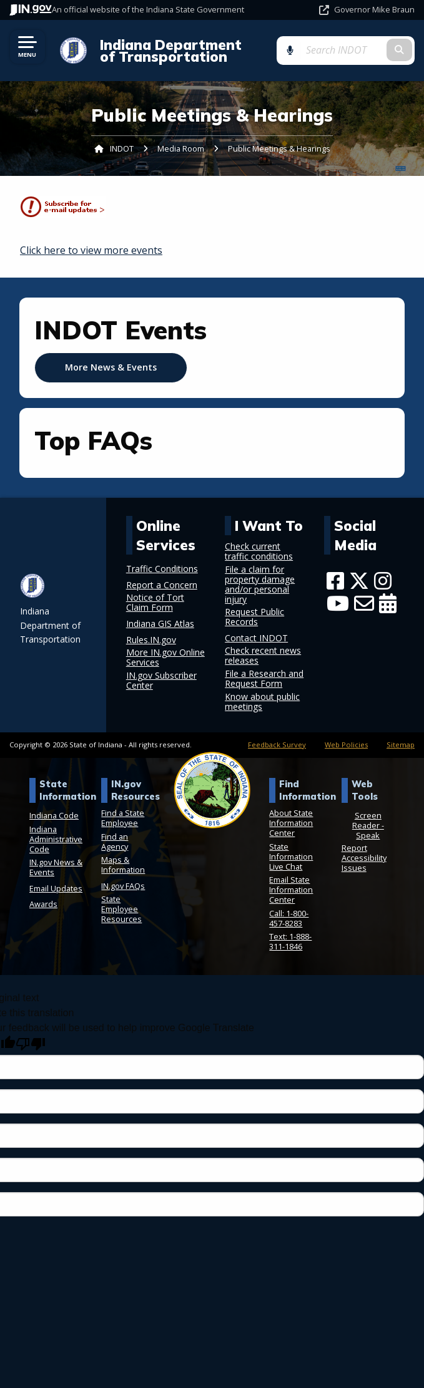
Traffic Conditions (162, 569)
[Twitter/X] (359, 581)
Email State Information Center (291, 890)
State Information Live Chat (291, 856)
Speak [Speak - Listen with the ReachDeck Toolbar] (368, 835)
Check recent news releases (263, 656)
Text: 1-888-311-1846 (290, 941)
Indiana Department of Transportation (177, 51)
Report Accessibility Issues (364, 858)
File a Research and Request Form (264, 679)
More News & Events (111, 367)
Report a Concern (161, 585)
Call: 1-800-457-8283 (288, 918)
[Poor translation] (31, 1044)
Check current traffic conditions (259, 551)
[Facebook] (335, 581)
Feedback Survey (277, 744)
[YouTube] (338, 603)
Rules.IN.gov (151, 640)
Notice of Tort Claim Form (155, 603)
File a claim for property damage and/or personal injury (260, 584)
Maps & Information (123, 865)
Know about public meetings (262, 702)
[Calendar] (388, 603)
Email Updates (55, 888)
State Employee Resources (121, 909)
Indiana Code (54, 815)
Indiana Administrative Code (55, 839)
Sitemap (401, 744)
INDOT (122, 148)
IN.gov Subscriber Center (161, 681)
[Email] (364, 603)
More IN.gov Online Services (165, 657)
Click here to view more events (91, 250)
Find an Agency (114, 842)
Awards (43, 904)
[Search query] (359, 50)
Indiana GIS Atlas (160, 624)
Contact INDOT (256, 638)
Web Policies (346, 744)
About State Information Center (291, 823)
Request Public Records (254, 617)
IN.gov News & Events (55, 867)
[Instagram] (383, 581)
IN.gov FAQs (123, 886)
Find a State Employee (122, 818)
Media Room (180, 148)
